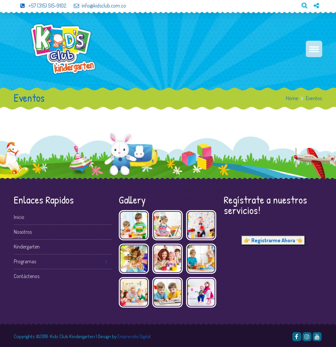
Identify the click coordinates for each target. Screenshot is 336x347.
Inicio (19, 217)
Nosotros (23, 231)
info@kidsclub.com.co (96, 5)
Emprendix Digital (134, 336)
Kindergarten (27, 246)
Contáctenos (26, 276)
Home (292, 98)
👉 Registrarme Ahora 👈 (273, 240)
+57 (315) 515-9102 (40, 5)
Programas (25, 261)
